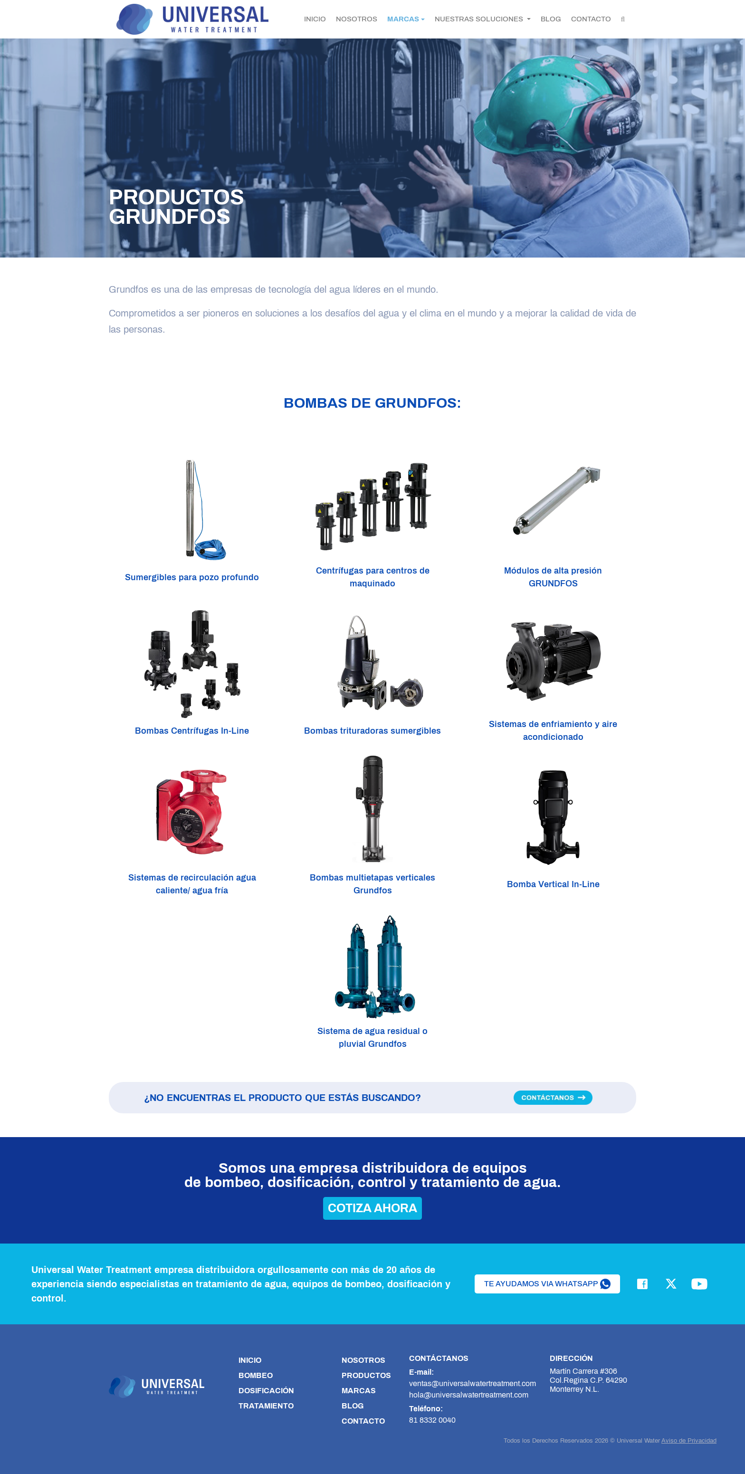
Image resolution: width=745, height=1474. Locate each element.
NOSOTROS (356, 19)
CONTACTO (591, 19)
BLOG (551, 19)
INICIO (315, 19)
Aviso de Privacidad (688, 1440)
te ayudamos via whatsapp (547, 1284)
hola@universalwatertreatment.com (468, 1395)
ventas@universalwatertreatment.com (472, 1383)
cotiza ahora (372, 1208)
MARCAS (403, 19)
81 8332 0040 (432, 1420)
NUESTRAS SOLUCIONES (480, 19)
